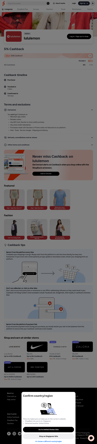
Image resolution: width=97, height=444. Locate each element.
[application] (91, 438)
